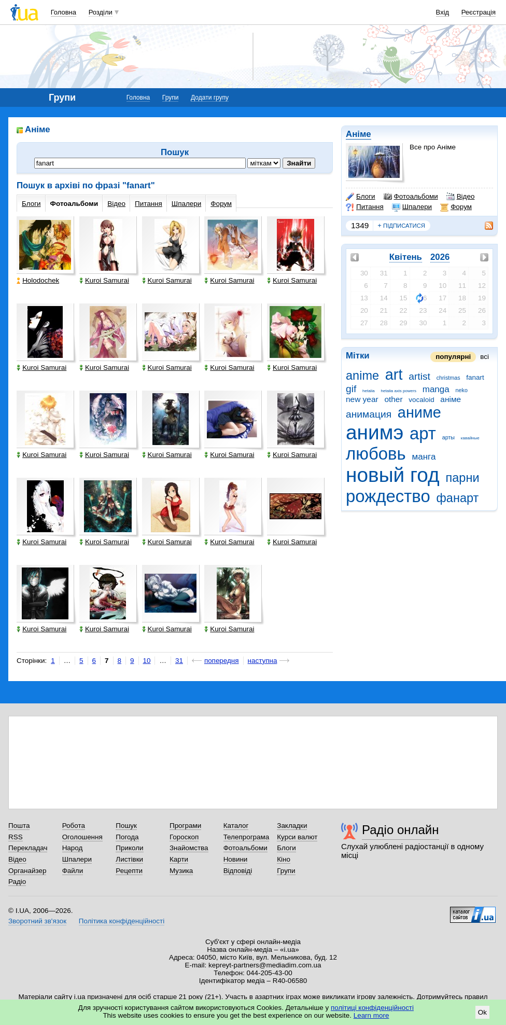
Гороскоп (184, 837)
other (393, 399)
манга (423, 457)
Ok (482, 1012)
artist (419, 376)
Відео (460, 196)
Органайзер (27, 871)
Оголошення (82, 837)
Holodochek (38, 280)
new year (362, 399)
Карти (179, 859)
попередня (221, 660)
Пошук (126, 825)
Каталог (236, 825)
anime (362, 375)
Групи (170, 97)
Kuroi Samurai (104, 280)
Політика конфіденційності (121, 921)
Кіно (283, 859)
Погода (127, 837)
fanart (475, 377)
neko (462, 390)
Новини (235, 859)
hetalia (368, 391)
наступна (262, 660)
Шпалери (412, 207)
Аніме (358, 134)
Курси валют (297, 837)
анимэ (374, 432)
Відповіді (237, 871)
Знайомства (189, 848)
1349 (360, 225)
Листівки (129, 859)
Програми (185, 825)
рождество (388, 496)
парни (463, 477)
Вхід (442, 12)
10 (147, 660)
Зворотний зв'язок (37, 921)
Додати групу (210, 97)
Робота (73, 825)
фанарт (458, 498)
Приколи (129, 848)
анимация (368, 414)
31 (179, 660)
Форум (456, 207)
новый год (393, 475)
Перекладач (27, 848)
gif (351, 388)
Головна (63, 12)
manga (436, 389)
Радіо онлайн (400, 830)
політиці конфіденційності (372, 1008)
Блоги (360, 196)
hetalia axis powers (398, 391)
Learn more (371, 1015)
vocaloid (421, 400)
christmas (448, 378)
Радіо (17, 881)
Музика (181, 871)
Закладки (292, 825)
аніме (450, 399)
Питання (365, 207)
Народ (72, 848)
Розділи (101, 12)
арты (448, 437)
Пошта (19, 825)
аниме (419, 412)
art (394, 374)
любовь (376, 453)
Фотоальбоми (411, 196)
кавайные (470, 438)
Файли (72, 871)
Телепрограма (246, 837)
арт (423, 433)
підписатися (401, 225)
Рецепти (129, 871)
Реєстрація (478, 12)
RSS (15, 837)
